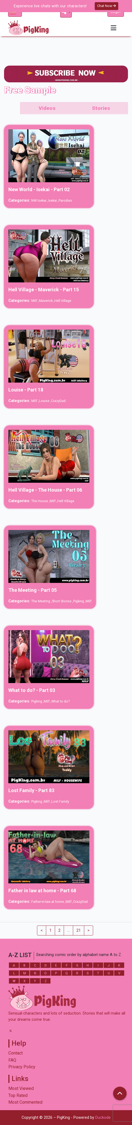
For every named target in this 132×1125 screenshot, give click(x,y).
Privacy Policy (21, 1066)
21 (78, 930)
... (68, 930)
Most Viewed (21, 1088)
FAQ (12, 1060)
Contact (15, 1053)
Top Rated (18, 1095)
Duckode (103, 1117)
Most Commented (25, 1102)
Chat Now (106, 6)
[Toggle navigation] (113, 27)
